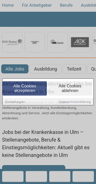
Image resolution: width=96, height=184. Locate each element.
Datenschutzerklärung (75, 102)
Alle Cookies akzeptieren (24, 88)
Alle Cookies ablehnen (70, 88)
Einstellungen (15, 102)
